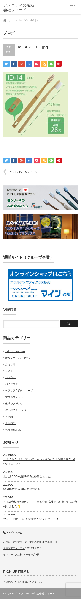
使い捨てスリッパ (15, 410)
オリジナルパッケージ (18, 357)
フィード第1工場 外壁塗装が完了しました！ (31, 519)
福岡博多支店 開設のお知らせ (22, 489)
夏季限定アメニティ (14, 548)
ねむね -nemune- (15, 351)
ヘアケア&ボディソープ (19, 390)
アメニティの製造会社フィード (36, 593)
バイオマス (11, 384)
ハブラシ (10, 377)
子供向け (10, 423)
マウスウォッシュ (15, 397)
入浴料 (9, 416)
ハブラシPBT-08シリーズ (23, 171)
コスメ (9, 370)
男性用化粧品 (13, 429)
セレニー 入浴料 (12, 554)
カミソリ (10, 364)
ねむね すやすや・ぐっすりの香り (22, 542)
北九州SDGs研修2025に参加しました (27, 476)
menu (72, 5)
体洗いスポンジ (14, 403)
